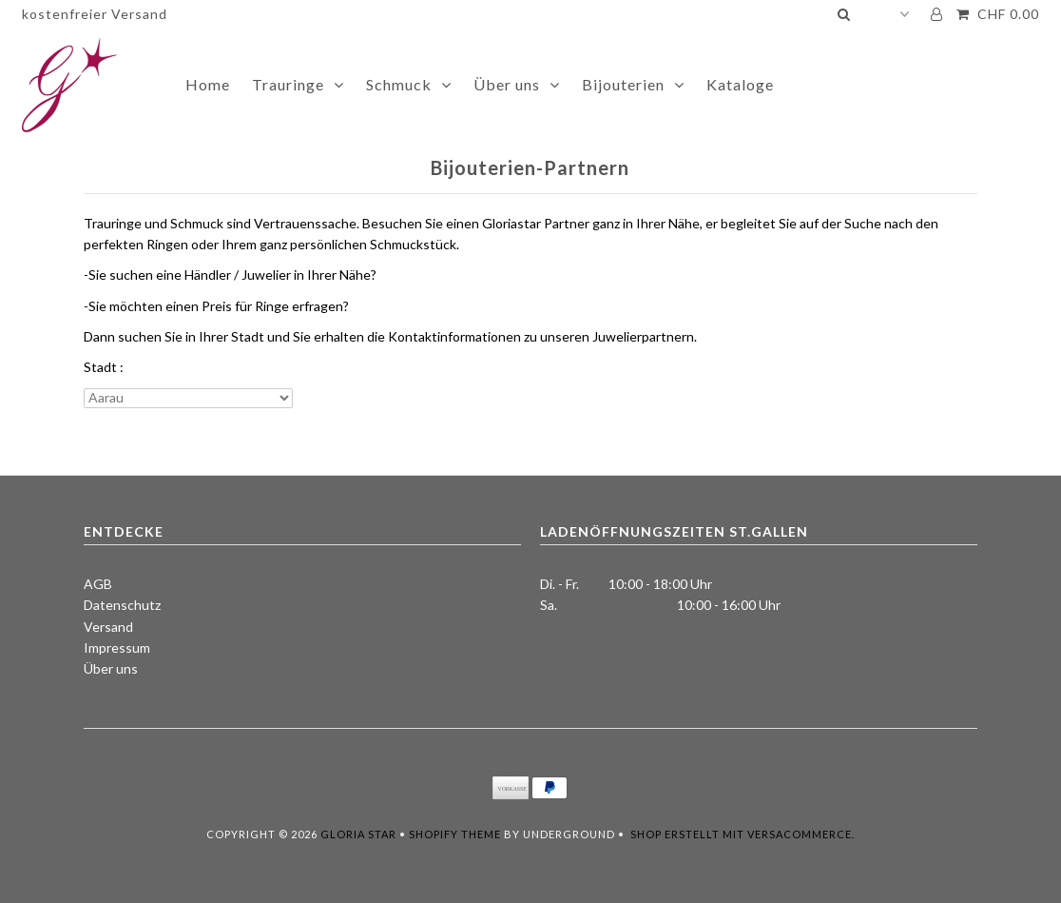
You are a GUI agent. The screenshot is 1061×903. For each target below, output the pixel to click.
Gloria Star (358, 834)
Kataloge (740, 84)
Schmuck (399, 84)
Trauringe (288, 84)
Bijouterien (623, 84)
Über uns (506, 84)
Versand (108, 626)
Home (207, 84)
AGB (98, 584)
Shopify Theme (455, 834)
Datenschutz (122, 605)
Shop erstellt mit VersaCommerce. (742, 834)
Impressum (117, 647)
